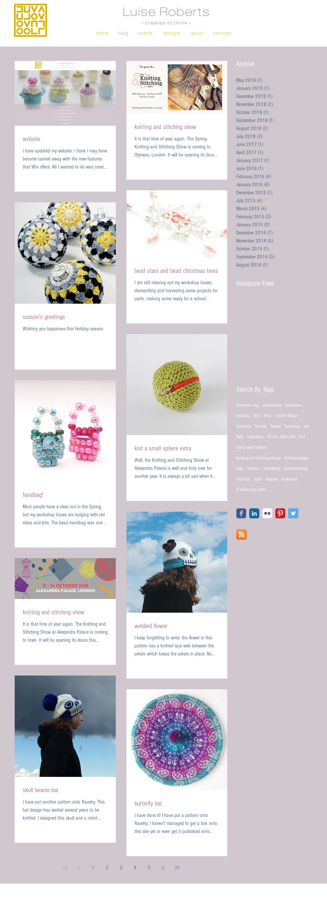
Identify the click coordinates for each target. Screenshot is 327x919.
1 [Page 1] (93, 867)
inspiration (255, 436)
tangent (272, 479)
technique (289, 479)
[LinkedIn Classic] (254, 513)
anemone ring (247, 405)
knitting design (296, 458)
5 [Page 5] (149, 867)
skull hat (243, 479)
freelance (292, 426)
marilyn (253, 468)
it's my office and (281, 436)
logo (239, 468)
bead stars (293, 405)
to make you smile (251, 489)
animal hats (272, 405)
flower (276, 426)
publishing (272, 468)
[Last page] (177, 867)
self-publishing (295, 468)
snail (258, 479)
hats (239, 436)
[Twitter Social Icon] (293, 513)
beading (242, 415)
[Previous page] (79, 867)
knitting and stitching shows (258, 458)
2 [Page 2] (107, 867)
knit (302, 436)
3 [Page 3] (121, 867)
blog (267, 415)
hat (306, 426)
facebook (243, 426)
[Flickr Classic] (267, 513)
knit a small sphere (251, 447)
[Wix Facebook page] (241, 513)
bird (256, 415)
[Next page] (163, 867)
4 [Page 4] (135, 867)
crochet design (286, 415)
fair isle (261, 426)
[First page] (65, 867)
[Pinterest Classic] (280, 513)
